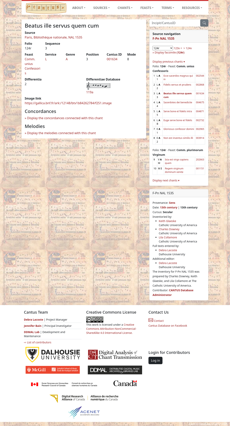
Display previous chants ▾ (169, 61)
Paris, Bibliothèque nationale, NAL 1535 (53, 37)
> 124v (187, 48)
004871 (200, 111)
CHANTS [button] (124, 8)
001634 (112, 59)
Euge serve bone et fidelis (177, 120)
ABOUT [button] (77, 8)
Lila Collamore (168, 237)
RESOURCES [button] (191, 8)
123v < (178, 48)
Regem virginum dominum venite (174, 170)
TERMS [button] (167, 8)
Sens (172, 203)
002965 (200, 129)
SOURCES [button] (100, 8)
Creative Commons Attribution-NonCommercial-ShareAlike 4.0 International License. (111, 329)
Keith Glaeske (167, 221)
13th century (168, 207)
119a (89, 92)
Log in (155, 360)
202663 (200, 159)
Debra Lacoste (168, 250)
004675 (200, 102)
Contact (156, 321)
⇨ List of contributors (37, 342)
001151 (200, 168)
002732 (200, 120)
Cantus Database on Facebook (167, 325)
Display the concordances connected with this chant (65, 118)
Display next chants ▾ (166, 180)
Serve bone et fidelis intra (177, 111)
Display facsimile (169, 52)
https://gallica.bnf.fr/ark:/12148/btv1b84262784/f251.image (68, 103)
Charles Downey (169, 229)
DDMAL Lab (32, 332)
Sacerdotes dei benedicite (177, 102)
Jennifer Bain (33, 326)
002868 (200, 84)
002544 (200, 75)
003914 (200, 138)
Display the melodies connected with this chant (61, 133)
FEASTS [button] (145, 8)
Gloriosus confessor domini (178, 129)
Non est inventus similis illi (178, 138)
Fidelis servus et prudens (177, 84)
